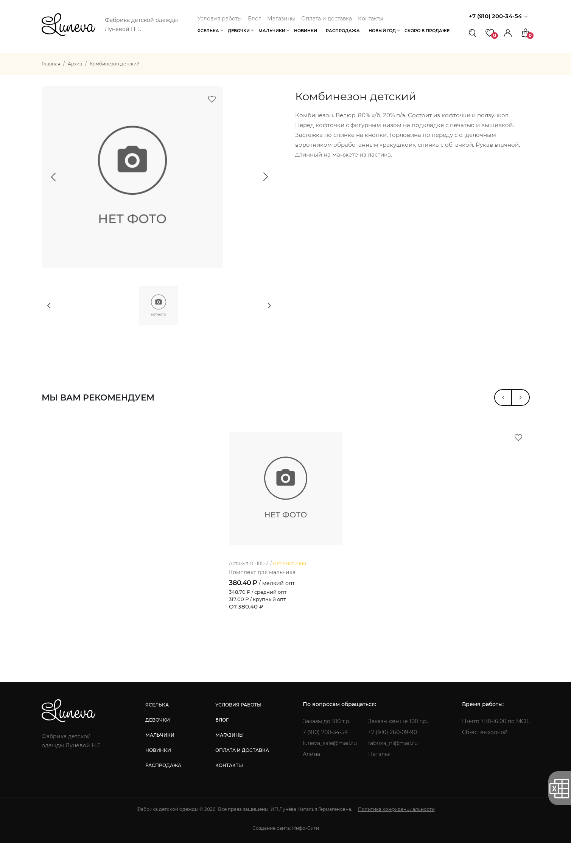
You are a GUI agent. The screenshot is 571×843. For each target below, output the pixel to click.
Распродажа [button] (343, 30)
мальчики (159, 735)
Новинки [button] (305, 30)
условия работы (238, 705)
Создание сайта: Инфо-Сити (285, 828)
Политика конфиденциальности (396, 809)
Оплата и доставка (326, 18)
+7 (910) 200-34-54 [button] (495, 16)
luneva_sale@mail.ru (330, 743)
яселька (157, 705)
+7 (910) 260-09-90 (392, 732)
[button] (508, 32)
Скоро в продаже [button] (427, 30)
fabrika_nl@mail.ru (393, 743)
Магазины (281, 18)
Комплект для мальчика (262, 572)
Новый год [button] (382, 30)
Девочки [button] (239, 30)
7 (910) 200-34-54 (325, 732)
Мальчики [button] (271, 30)
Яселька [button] (208, 30)
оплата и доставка (242, 750)
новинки (158, 750)
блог (222, 720)
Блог (254, 18)
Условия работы (220, 18)
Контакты (370, 18)
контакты (229, 765)
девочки (157, 720)
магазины (229, 735)
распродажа (163, 765)
